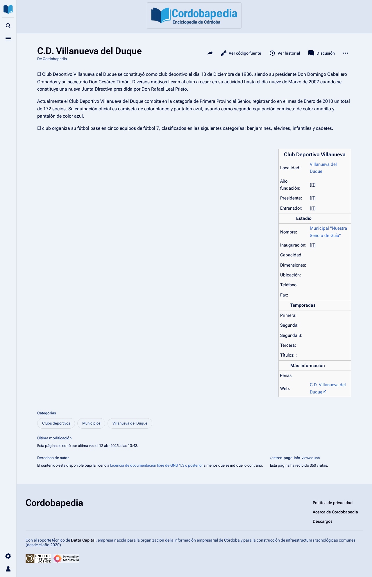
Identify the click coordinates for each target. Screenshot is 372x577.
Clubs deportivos (56, 423)
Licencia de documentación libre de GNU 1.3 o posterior (156, 465)
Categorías (46, 413)
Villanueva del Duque (129, 423)
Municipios (91, 423)
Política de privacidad (333, 502)
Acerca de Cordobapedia (335, 512)
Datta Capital (83, 540)
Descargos (322, 521)
